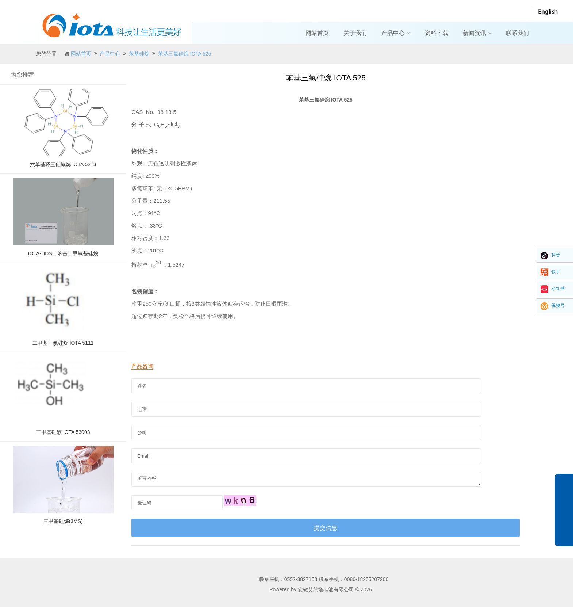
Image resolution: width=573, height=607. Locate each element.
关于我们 (355, 33)
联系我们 (517, 33)
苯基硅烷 (139, 54)
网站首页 (317, 33)
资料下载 (436, 33)
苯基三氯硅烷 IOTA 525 (184, 54)
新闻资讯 (477, 33)
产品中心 (395, 33)
